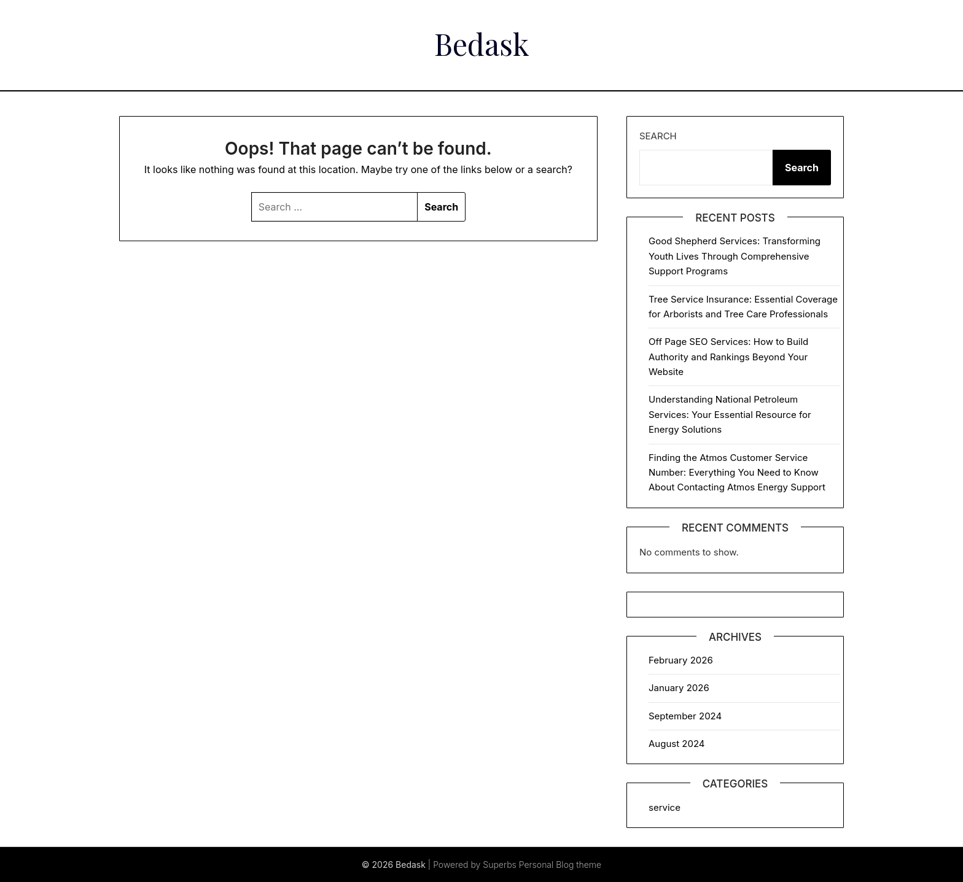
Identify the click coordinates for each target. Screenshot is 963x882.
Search (658, 136)
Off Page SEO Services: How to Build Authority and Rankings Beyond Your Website (728, 356)
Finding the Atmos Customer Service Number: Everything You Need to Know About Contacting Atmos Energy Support (737, 472)
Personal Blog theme (560, 864)
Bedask (481, 43)
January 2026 (679, 688)
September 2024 (685, 716)
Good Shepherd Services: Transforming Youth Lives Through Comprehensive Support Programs (735, 256)
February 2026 (681, 660)
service (664, 807)
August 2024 (677, 743)
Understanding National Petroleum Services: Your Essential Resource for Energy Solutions (730, 414)
